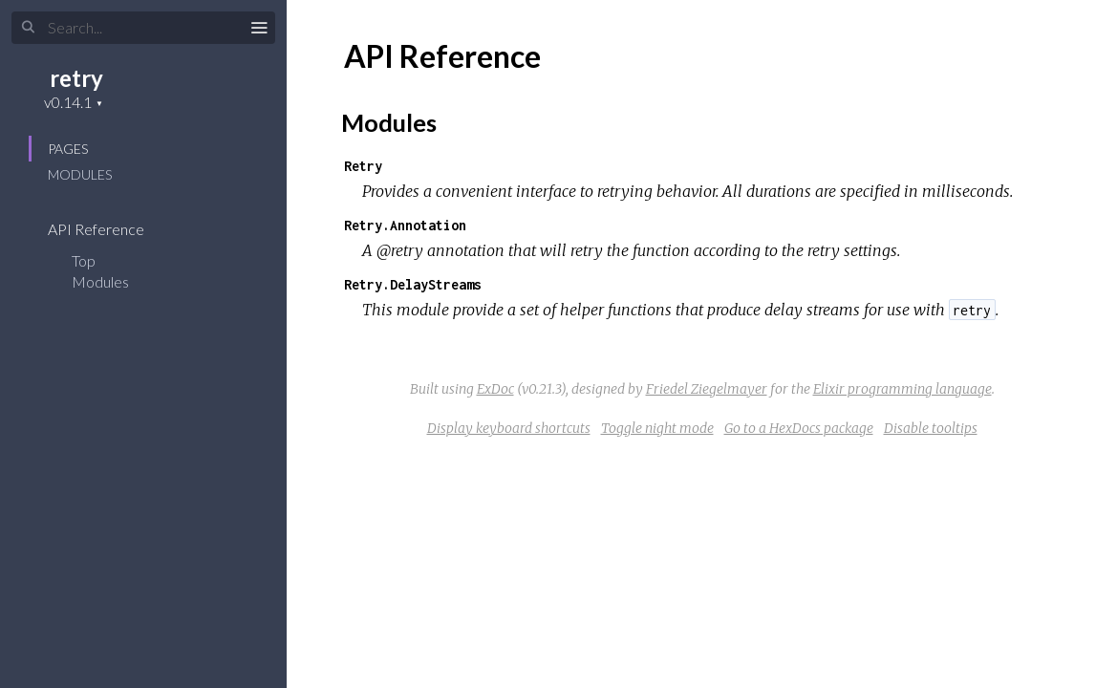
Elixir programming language (902, 389)
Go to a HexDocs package (798, 428)
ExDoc (495, 389)
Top (84, 260)
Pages (68, 148)
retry (76, 78)
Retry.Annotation (405, 225)
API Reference (108, 229)
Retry (363, 166)
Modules (80, 174)
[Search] (143, 27)
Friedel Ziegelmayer (706, 389)
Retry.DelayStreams (413, 284)
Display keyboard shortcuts (509, 428)
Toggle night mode (657, 428)
